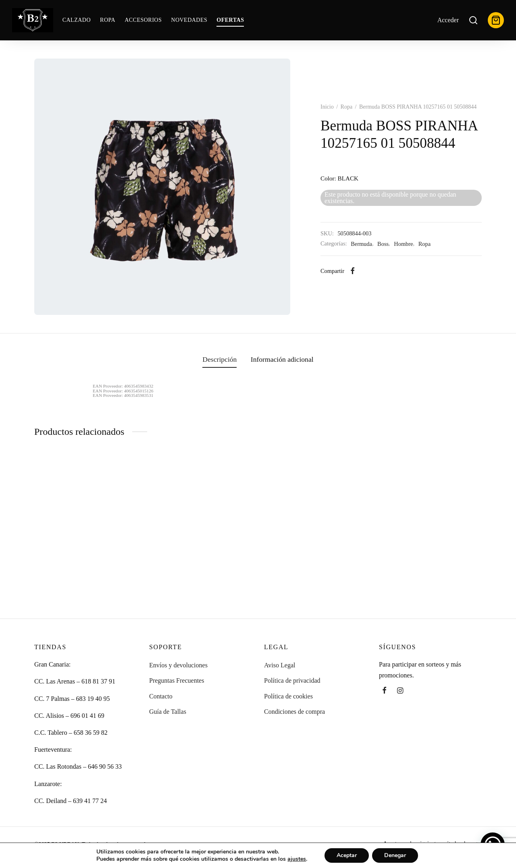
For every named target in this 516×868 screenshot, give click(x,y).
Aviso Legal (279, 665)
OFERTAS (230, 20)
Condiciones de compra (294, 711)
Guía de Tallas (167, 711)
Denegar (395, 855)
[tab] (219, 360)
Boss (383, 244)
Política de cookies (288, 696)
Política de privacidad (292, 680)
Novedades (189, 20)
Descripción (219, 359)
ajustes (296, 859)
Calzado (76, 20)
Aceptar (347, 855)
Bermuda (361, 244)
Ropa (107, 20)
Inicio (327, 107)
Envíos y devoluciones (178, 665)
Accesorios (143, 20)
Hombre (403, 244)
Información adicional (282, 359)
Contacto (161, 696)
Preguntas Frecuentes (176, 680)
